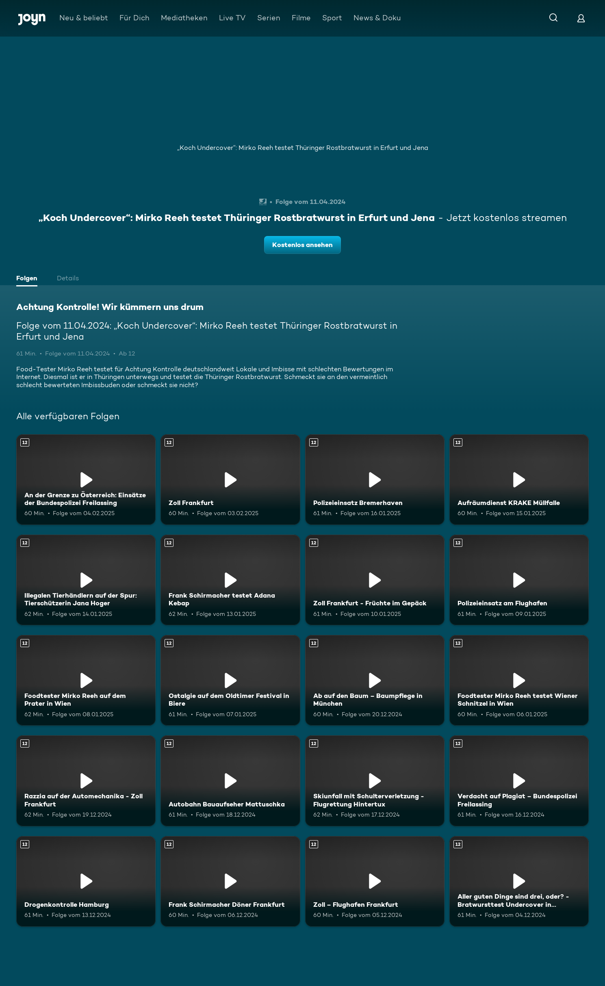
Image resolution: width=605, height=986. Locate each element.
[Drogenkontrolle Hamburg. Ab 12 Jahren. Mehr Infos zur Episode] (86, 881)
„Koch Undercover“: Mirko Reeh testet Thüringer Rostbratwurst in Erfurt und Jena (302, 148)
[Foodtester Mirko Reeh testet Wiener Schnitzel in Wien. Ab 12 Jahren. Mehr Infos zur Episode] (519, 680)
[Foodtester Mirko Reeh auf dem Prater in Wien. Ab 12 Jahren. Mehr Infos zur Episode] (86, 680)
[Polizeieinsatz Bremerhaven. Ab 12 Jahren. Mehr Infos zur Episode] (375, 479)
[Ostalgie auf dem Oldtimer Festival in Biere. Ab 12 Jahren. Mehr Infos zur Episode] (230, 680)
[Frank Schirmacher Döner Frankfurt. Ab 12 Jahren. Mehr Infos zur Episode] (230, 881)
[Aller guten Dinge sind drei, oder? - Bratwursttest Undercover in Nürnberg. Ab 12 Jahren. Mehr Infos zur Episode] (519, 881)
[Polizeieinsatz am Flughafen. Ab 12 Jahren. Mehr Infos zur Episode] (519, 580)
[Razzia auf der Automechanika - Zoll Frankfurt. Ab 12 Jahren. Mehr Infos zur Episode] (86, 780)
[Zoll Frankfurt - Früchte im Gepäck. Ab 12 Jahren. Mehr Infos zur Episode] (375, 580)
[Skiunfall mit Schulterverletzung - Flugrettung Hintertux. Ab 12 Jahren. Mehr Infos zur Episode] (375, 780)
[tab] (29, 279)
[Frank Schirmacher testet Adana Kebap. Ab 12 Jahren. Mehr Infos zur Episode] (230, 580)
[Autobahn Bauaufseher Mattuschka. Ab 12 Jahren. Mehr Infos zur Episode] (230, 780)
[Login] (581, 18)
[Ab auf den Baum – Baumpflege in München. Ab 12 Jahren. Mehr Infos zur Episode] (375, 680)
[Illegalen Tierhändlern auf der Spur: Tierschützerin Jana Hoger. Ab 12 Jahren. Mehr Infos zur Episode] (86, 580)
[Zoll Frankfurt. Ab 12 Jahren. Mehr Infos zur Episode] (230, 479)
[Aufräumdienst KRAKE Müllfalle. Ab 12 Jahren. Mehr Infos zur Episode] (519, 479)
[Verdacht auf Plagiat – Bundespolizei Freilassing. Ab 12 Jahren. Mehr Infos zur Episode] (519, 780)
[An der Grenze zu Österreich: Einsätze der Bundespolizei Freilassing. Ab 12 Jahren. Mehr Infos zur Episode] (86, 479)
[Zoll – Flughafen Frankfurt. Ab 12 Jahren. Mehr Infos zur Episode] (375, 881)
